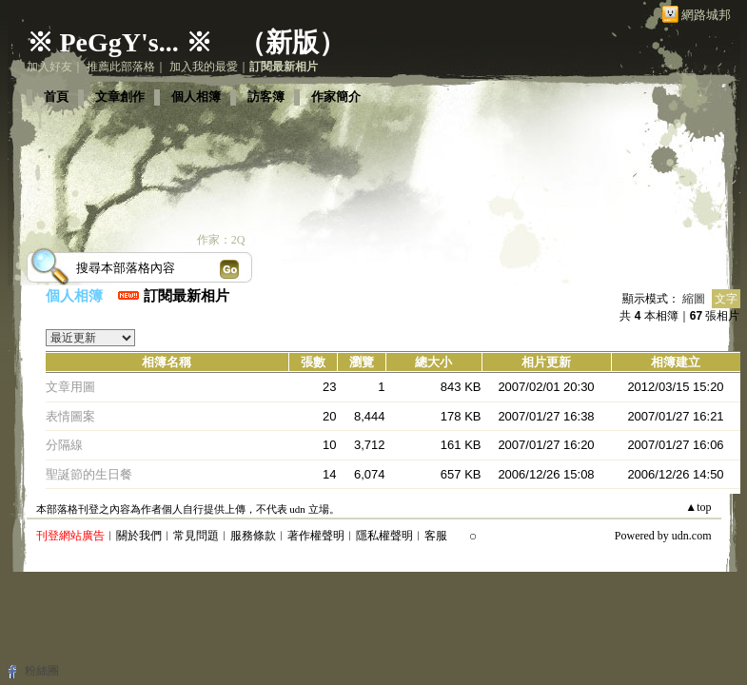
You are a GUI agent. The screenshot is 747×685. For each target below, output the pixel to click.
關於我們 (139, 535)
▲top (698, 507)
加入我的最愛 (203, 66)
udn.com (692, 535)
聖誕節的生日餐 (89, 474)
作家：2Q (221, 239)
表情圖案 (70, 416)
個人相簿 (196, 96)
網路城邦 (706, 15)
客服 (435, 535)
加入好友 (49, 66)
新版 (292, 42)
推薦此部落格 (121, 66)
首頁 (56, 96)
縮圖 (693, 298)
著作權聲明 (315, 535)
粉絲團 (42, 670)
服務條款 (253, 535)
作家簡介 (336, 96)
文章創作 (120, 96)
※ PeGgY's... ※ (119, 42)
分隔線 (64, 445)
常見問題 (196, 535)
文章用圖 (70, 387)
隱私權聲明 (384, 535)
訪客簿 (266, 96)
